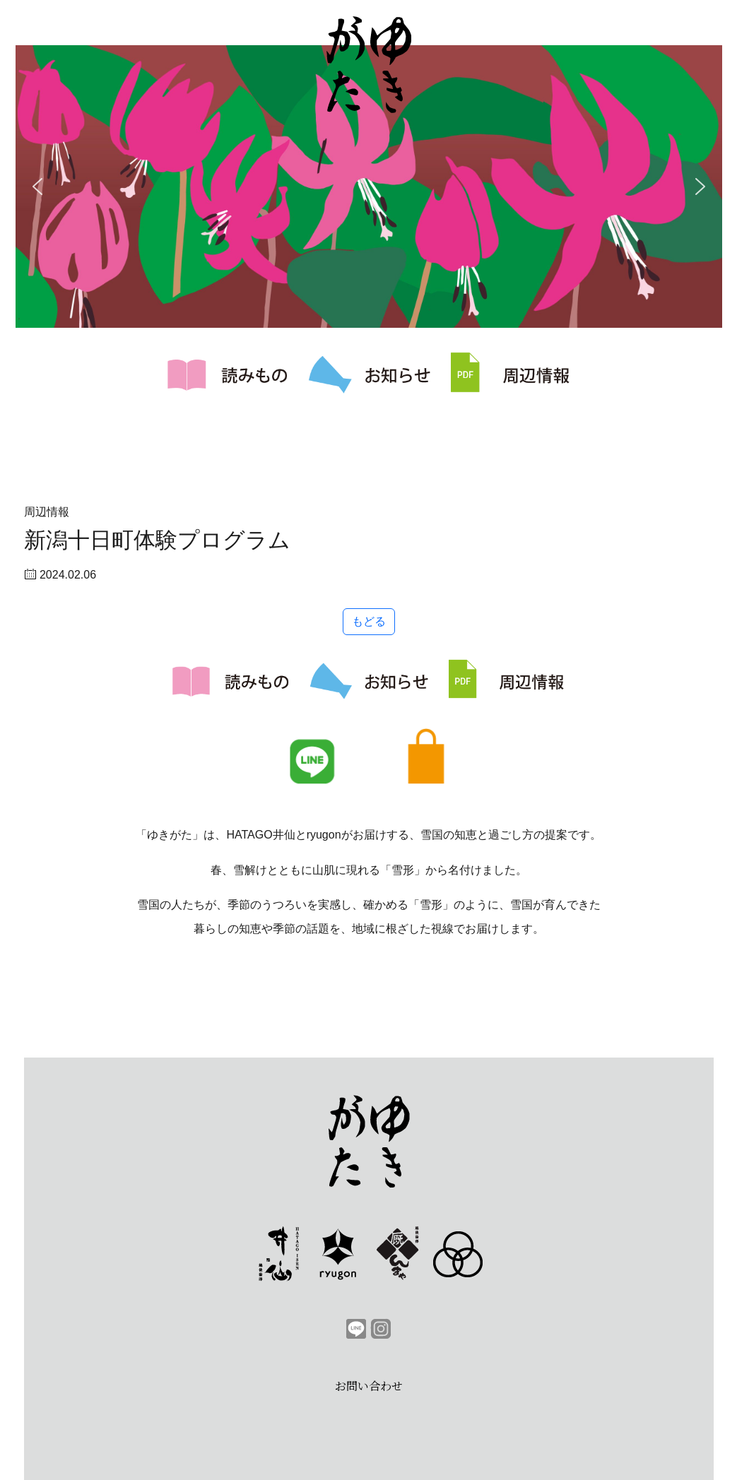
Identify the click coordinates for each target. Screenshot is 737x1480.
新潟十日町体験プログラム (157, 540)
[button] (37, 186)
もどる (369, 621)
